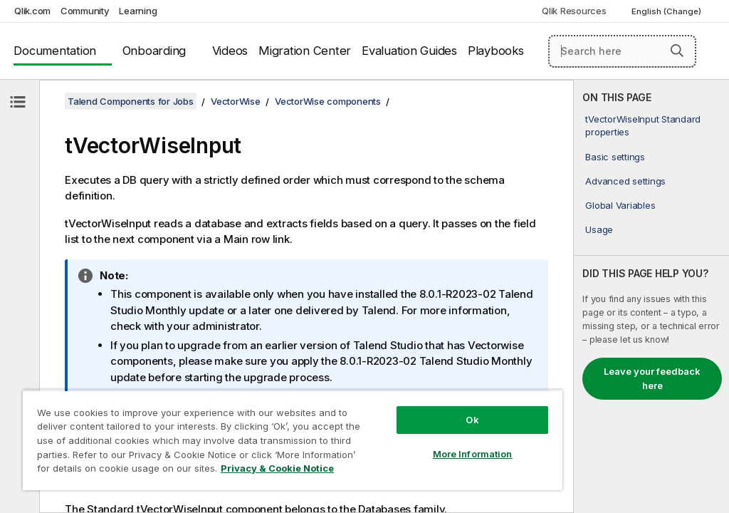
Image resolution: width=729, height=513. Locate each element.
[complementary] (651, 296)
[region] (292, 440)
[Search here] (622, 51)
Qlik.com (32, 10)
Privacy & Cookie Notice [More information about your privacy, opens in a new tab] (277, 468)
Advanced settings (625, 181)
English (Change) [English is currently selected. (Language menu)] (667, 11)
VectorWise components (328, 101)
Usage (599, 229)
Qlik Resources (574, 10)
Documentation (55, 50)
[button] (677, 50)
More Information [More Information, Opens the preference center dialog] (473, 454)
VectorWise (236, 101)
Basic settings (615, 156)
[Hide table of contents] (17, 102)
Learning (138, 10)
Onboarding (154, 50)
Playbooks (496, 50)
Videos (230, 50)
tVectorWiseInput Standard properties (643, 125)
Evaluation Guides (409, 50)
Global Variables (620, 205)
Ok (472, 419)
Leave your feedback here (652, 378)
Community (85, 10)
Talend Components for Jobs (131, 101)
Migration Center (304, 50)
